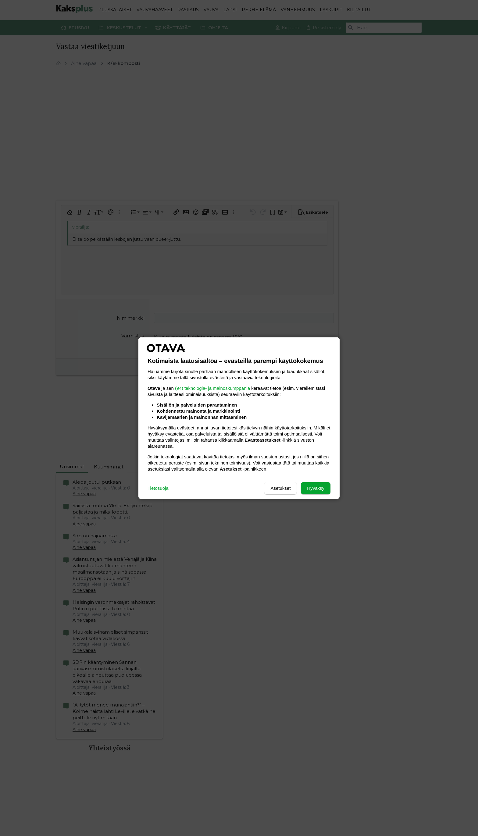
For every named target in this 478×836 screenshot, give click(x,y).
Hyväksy (315, 488)
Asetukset (280, 488)
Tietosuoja (158, 488)
